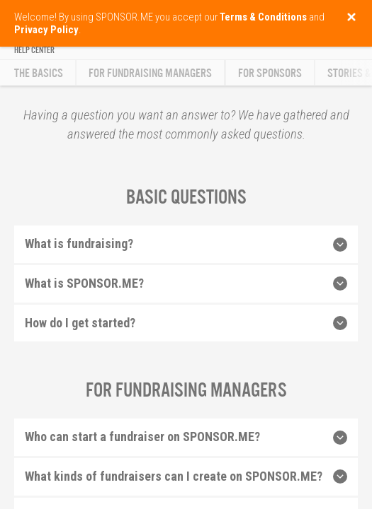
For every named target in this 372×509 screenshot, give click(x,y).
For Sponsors (270, 73)
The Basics (38, 73)
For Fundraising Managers (150, 73)
